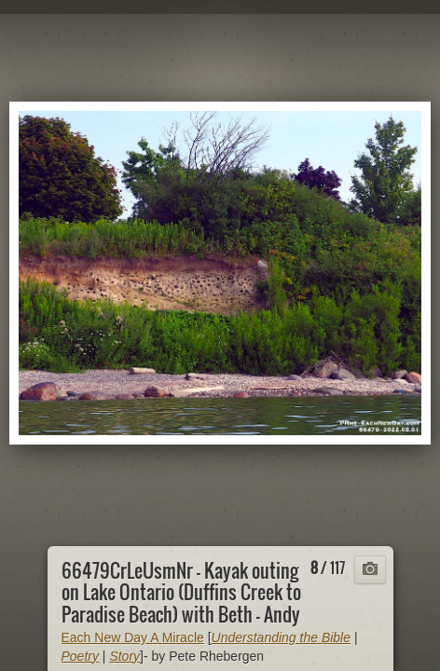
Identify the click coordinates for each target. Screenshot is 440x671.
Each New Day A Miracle (133, 637)
